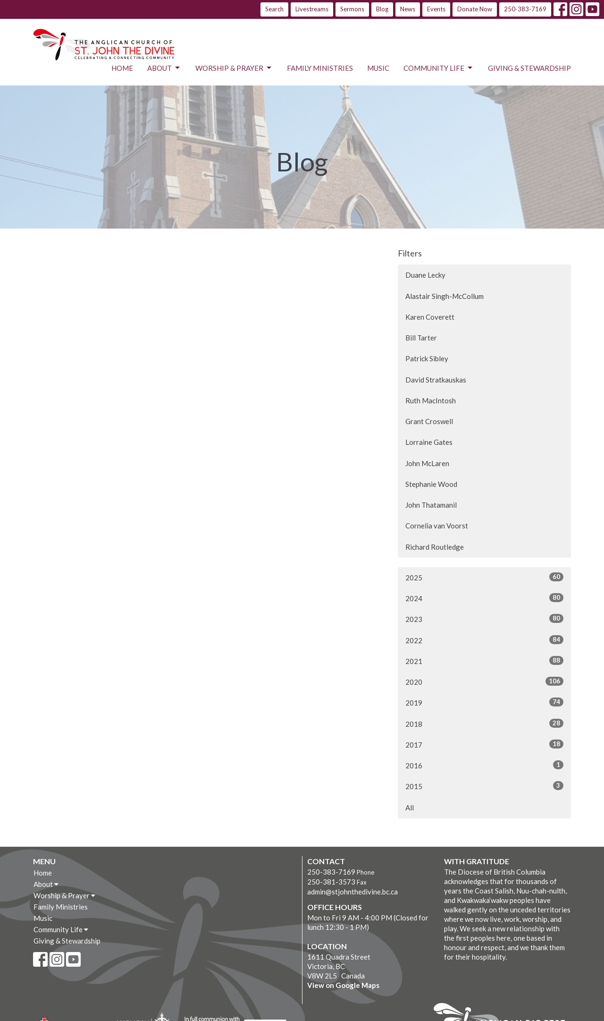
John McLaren (427, 463)
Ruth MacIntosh (430, 400)
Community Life (438, 68)
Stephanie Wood (431, 484)
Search (274, 9)
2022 (484, 640)
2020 (484, 681)
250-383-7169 (525, 9)
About (164, 68)
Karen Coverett (429, 317)
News (407, 9)
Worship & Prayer (234, 68)
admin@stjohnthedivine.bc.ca (352, 891)
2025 (484, 577)
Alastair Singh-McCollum (444, 296)
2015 (484, 786)
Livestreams (311, 9)
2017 (484, 744)
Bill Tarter (421, 337)
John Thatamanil (431, 505)
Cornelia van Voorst (436, 525)
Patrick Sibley (426, 358)
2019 (484, 702)
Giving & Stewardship (529, 68)
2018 (484, 723)
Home (122, 68)
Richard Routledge (434, 547)
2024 (484, 598)
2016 (484, 765)
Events (436, 9)
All (409, 807)
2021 (484, 660)
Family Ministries (320, 68)
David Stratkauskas (435, 379)
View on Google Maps (343, 985)
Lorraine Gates (429, 442)
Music (378, 68)
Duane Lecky (425, 275)
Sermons (352, 9)
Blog (382, 9)
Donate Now (474, 9)
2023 (484, 618)
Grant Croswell (429, 421)
